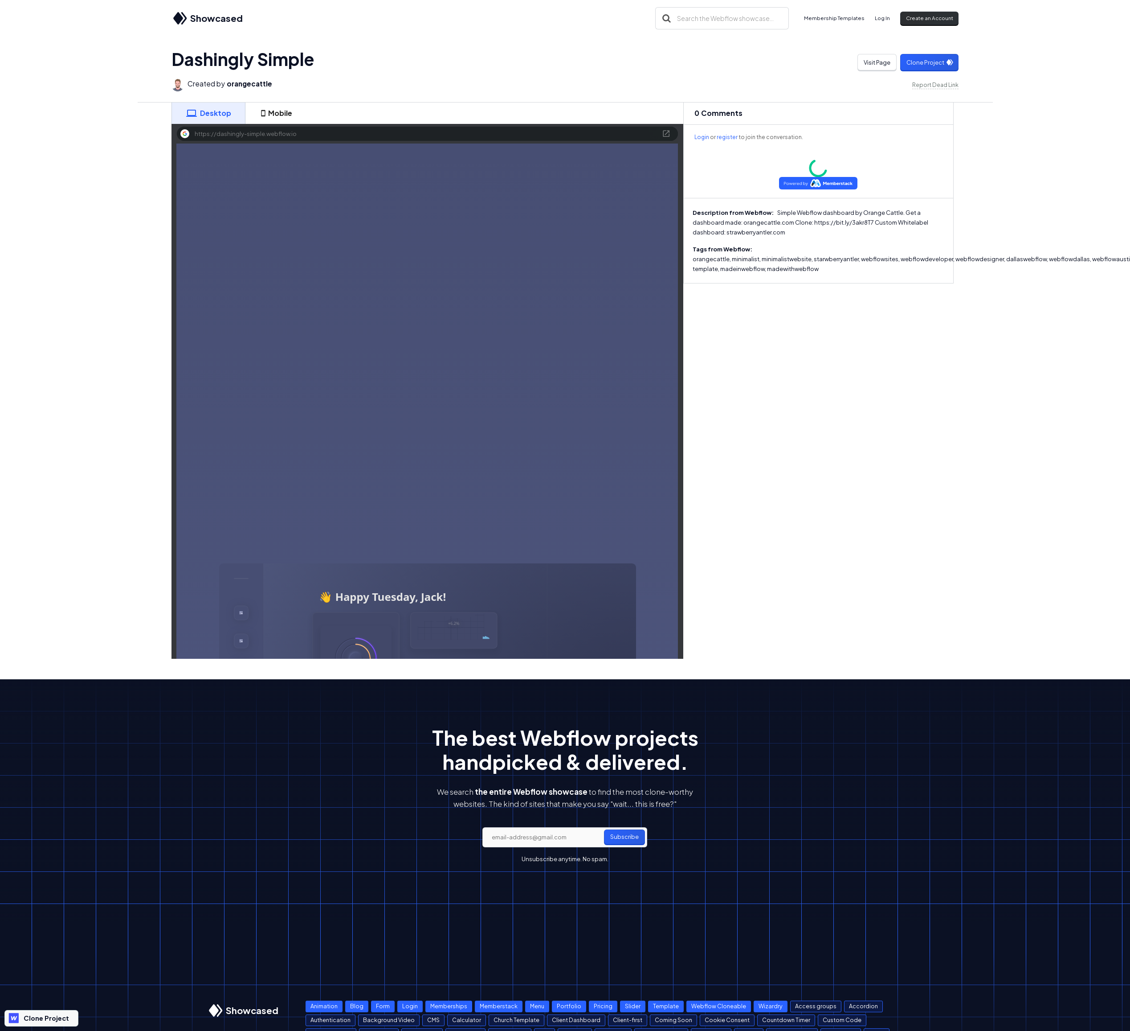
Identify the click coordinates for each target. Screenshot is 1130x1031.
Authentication (330, 1019)
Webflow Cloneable (718, 1006)
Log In (882, 18)
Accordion (863, 1006)
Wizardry (771, 1006)
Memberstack (499, 1006)
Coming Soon (673, 1019)
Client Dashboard (576, 1019)
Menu (537, 1006)
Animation (324, 1006)
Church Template (516, 1019)
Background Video (389, 1019)
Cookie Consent (727, 1019)
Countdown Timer (786, 1019)
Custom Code (842, 1019)
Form (383, 1006)
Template (666, 1006)
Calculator (466, 1019)
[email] (564, 837)
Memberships (448, 1006)
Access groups (815, 1006)
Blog (356, 1006)
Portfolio (569, 1006)
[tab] (208, 113)
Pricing (603, 1006)
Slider (632, 1006)
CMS (433, 1019)
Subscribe (624, 836)
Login (701, 137)
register (727, 137)
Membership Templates (834, 18)
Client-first (627, 1019)
